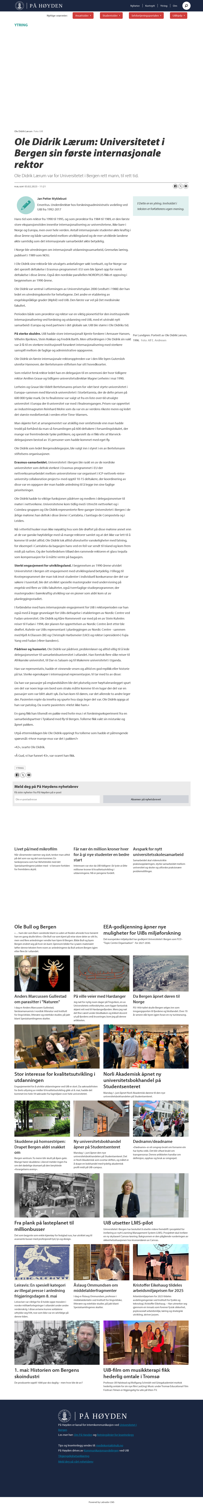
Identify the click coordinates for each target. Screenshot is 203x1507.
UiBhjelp (177, 15)
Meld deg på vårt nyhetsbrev (75, 1461)
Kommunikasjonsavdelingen (101, 1450)
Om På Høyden (83, 1435)
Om (175, 5)
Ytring (164, 5)
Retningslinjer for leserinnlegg (115, 1435)
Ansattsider (82, 15)
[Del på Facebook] (175, 186)
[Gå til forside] (38, 5)
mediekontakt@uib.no (109, 1445)
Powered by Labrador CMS (101, 1502)
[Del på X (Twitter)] (180, 186)
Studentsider (110, 15)
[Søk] (186, 6)
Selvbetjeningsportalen (145, 15)
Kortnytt (150, 5)
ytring (20, 767)
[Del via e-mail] (185, 186)
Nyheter (135, 5)
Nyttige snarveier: (57, 15)
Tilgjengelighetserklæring (73, 1456)
